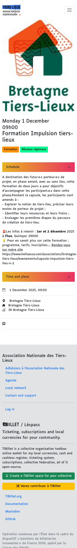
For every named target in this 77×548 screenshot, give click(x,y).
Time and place (17, 276)
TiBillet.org (13, 496)
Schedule (12, 167)
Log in (9, 409)
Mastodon (12, 511)
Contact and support (20, 395)
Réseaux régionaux (34, 149)
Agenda (10, 380)
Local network (15, 388)
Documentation (16, 504)
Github (10, 519)
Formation (10, 149)
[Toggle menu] (69, 10)
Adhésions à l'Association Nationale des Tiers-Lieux (34, 371)
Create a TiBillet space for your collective (39, 476)
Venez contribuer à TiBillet (38, 486)
